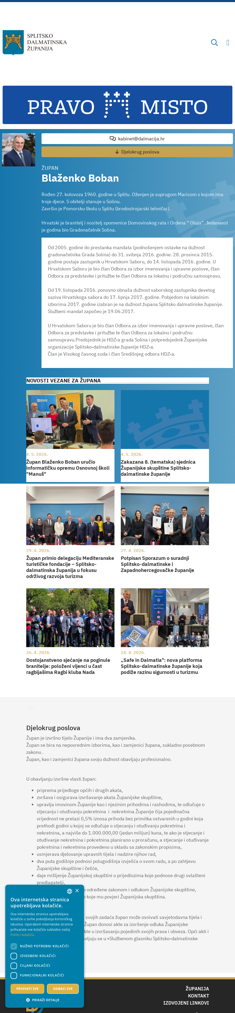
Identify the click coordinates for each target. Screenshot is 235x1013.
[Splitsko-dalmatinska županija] (35, 42)
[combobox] (69, 891)
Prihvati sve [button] (27, 988)
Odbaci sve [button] (63, 988)
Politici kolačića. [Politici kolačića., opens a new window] (23, 935)
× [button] (77, 891)
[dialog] (44, 946)
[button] (45, 999)
